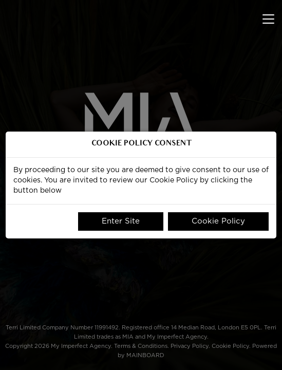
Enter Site (121, 221)
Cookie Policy (218, 221)
